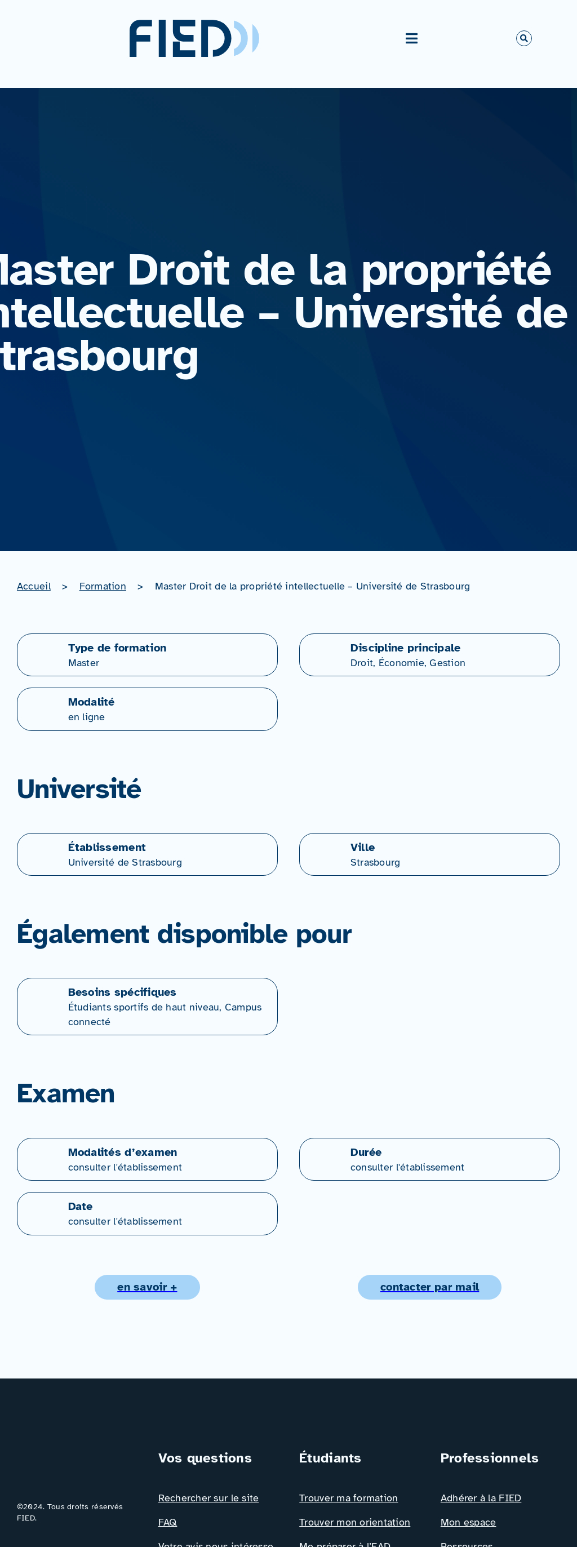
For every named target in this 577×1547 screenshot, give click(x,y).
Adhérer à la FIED (481, 1498)
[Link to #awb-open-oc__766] (524, 38)
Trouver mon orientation (354, 1522)
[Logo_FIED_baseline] (76, 1453)
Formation (102, 586)
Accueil (34, 586)
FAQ (167, 1522)
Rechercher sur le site (208, 1498)
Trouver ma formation (348, 1498)
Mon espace (468, 1522)
